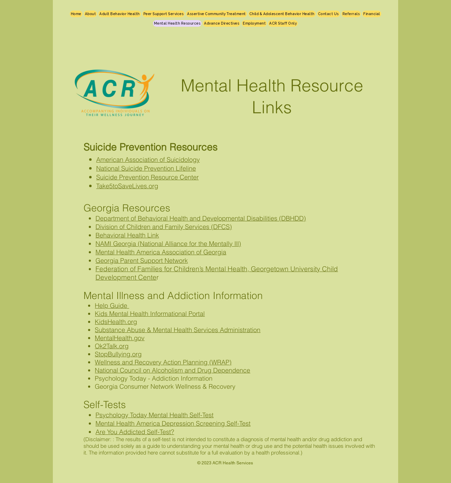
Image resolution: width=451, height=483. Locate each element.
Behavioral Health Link (127, 235)
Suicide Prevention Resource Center (147, 177)
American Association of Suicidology (148, 159)
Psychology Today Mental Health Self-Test (154, 415)
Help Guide (112, 305)
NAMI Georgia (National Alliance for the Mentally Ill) (168, 244)
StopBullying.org (118, 354)
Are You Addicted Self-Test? (134, 432)
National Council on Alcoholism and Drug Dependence (172, 370)
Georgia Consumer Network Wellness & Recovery (165, 386)
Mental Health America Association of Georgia (160, 252)
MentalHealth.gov (119, 338)
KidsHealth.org (116, 322)
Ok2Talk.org (112, 346)
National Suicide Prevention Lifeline (146, 168)
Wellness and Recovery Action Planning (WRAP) (163, 362)
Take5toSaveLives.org (127, 186)
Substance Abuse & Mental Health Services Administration (177, 330)
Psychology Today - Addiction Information (153, 378)
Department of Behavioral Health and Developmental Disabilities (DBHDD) (200, 218)
